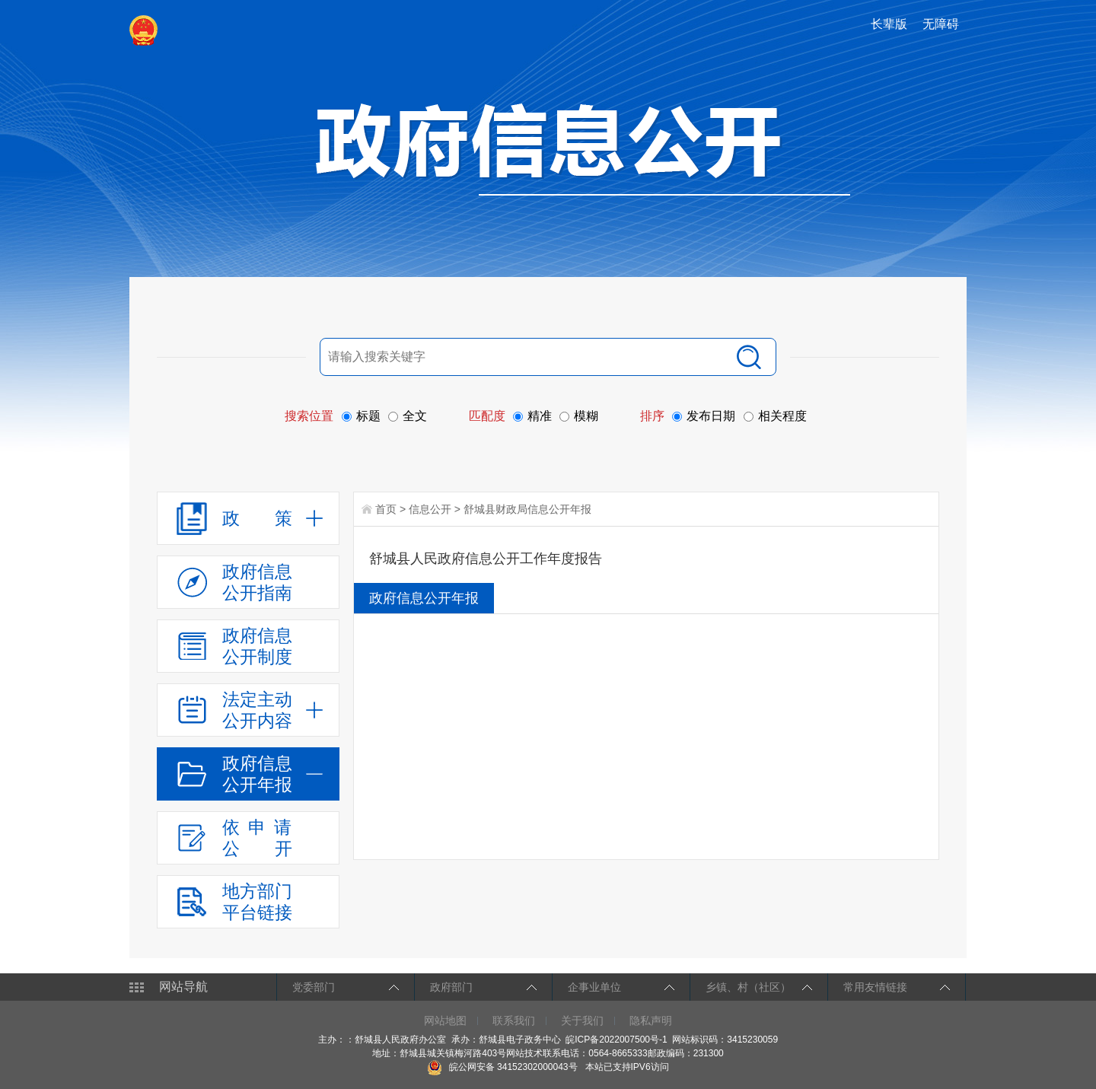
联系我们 (513, 1020)
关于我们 (582, 1020)
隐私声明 (650, 1020)
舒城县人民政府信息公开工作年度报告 (485, 558)
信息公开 (430, 509)
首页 (386, 509)
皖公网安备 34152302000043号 (502, 1067)
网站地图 (445, 1020)
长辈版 (889, 24)
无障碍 (940, 24)
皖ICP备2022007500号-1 (616, 1039)
